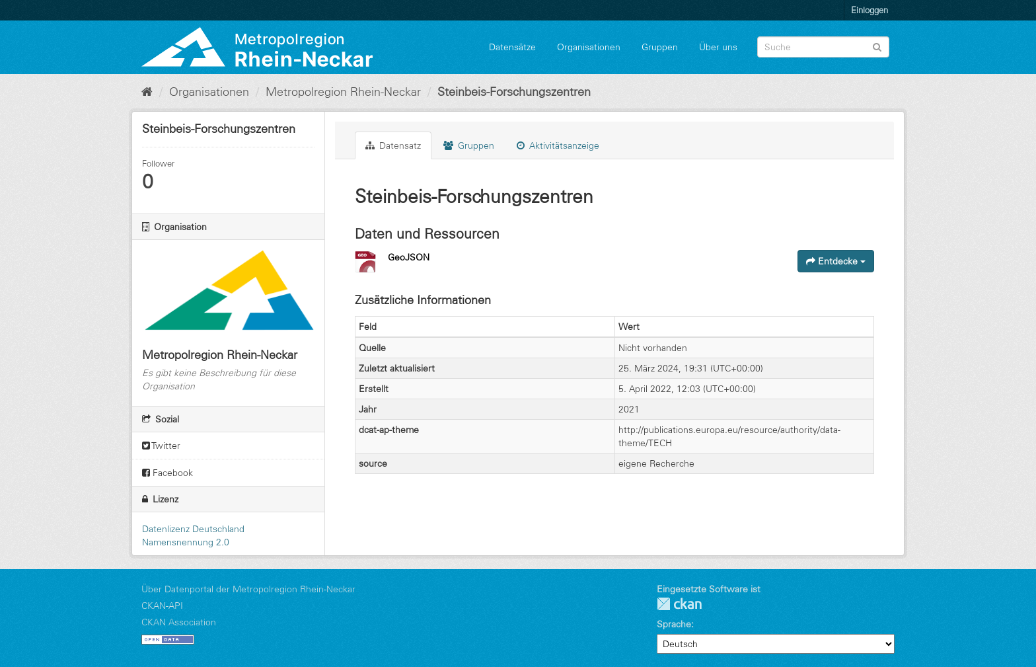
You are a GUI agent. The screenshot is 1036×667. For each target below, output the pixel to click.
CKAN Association (178, 622)
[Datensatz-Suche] (823, 47)
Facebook (167, 473)
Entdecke (836, 261)
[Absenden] (877, 46)
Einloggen (869, 10)
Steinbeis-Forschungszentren (514, 92)
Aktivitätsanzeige (558, 145)
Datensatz (393, 145)
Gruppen (660, 47)
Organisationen (588, 47)
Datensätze (512, 47)
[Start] (147, 92)
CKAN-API (162, 605)
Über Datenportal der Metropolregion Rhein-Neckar (248, 589)
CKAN (679, 604)
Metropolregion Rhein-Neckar (343, 92)
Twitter (161, 445)
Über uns (718, 47)
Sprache (674, 624)
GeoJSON (408, 257)
